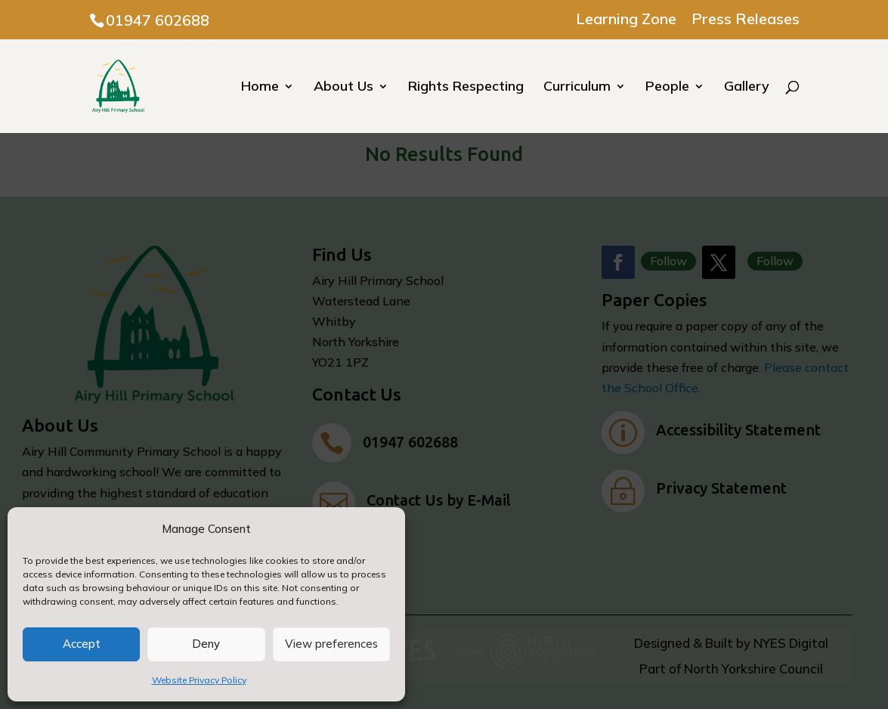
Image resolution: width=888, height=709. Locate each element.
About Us (343, 87)
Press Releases (746, 19)
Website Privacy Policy (199, 680)
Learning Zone (626, 19)
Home (260, 87)
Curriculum (577, 87)
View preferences (331, 643)
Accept (82, 643)
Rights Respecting (466, 87)
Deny (206, 643)
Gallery (746, 87)
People (667, 87)
